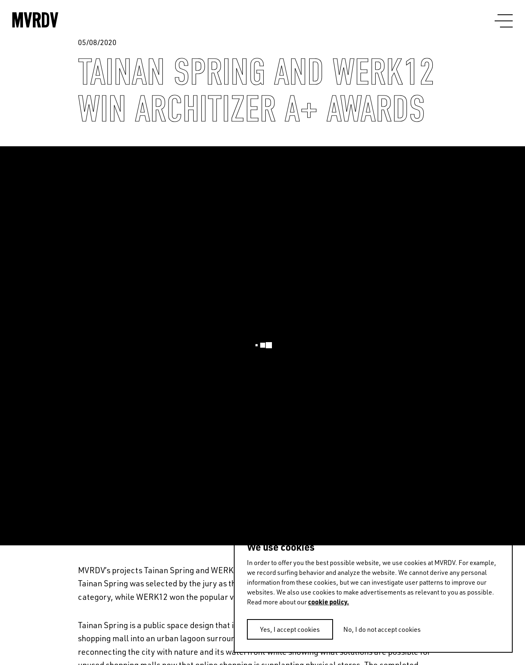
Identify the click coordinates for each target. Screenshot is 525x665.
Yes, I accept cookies (290, 629)
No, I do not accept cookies (382, 629)
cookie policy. (328, 601)
